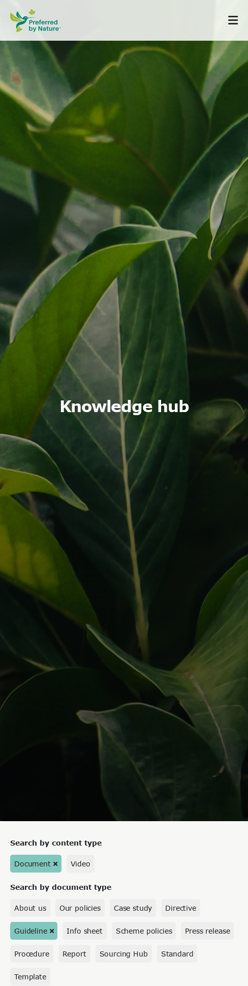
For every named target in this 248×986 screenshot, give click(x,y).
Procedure (31, 953)
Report (74, 953)
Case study (133, 908)
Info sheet (84, 930)
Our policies (80, 908)
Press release (207, 930)
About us (30, 908)
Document (32, 863)
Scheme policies (144, 930)
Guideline (30, 930)
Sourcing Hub (124, 953)
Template (30, 976)
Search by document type (60, 887)
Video (80, 863)
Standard (177, 953)
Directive (180, 908)
